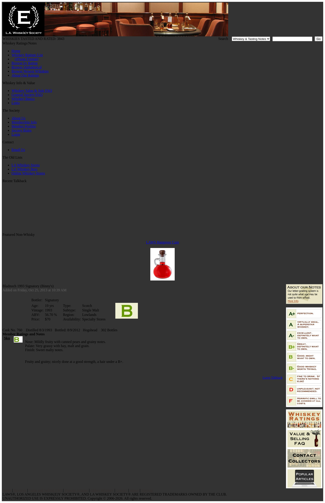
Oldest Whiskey (102, 490)
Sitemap (147, 490)
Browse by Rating (25, 63)
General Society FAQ (27, 95)
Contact (122, 490)
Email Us (18, 150)
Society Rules (21, 130)
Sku (7, 338)
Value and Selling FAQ (45, 490)
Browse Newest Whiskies (30, 71)
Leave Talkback (272, 377)
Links (16, 103)
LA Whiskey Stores (26, 165)
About (134, 490)
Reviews (20, 490)
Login (16, 134)
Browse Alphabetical (27, 67)
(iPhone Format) (26, 59)
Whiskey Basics (23, 99)
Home (16, 51)
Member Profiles (24, 126)
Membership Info (24, 122)
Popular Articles (76, 490)
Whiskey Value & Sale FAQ (32, 91)
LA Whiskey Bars (24, 169)
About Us (19, 118)
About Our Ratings (25, 75)
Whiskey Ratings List (27, 55)
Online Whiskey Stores (28, 173)
